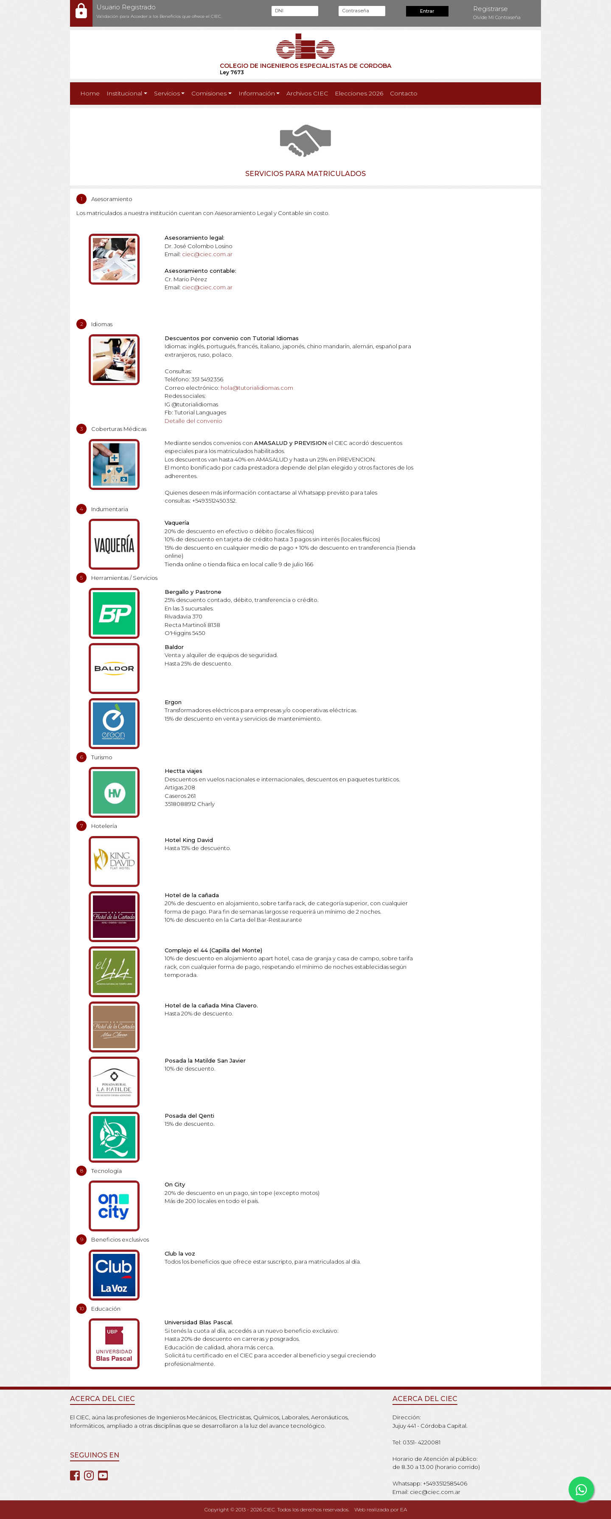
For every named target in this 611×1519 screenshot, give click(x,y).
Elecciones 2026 (359, 93)
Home (91, 93)
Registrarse (490, 9)
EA (403, 1509)
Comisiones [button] (209, 93)
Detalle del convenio (193, 420)
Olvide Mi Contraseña (497, 17)
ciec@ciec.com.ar (207, 254)
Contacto (404, 93)
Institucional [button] (124, 93)
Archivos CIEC (307, 93)
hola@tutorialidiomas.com (257, 387)
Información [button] (256, 93)
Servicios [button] (167, 93)
